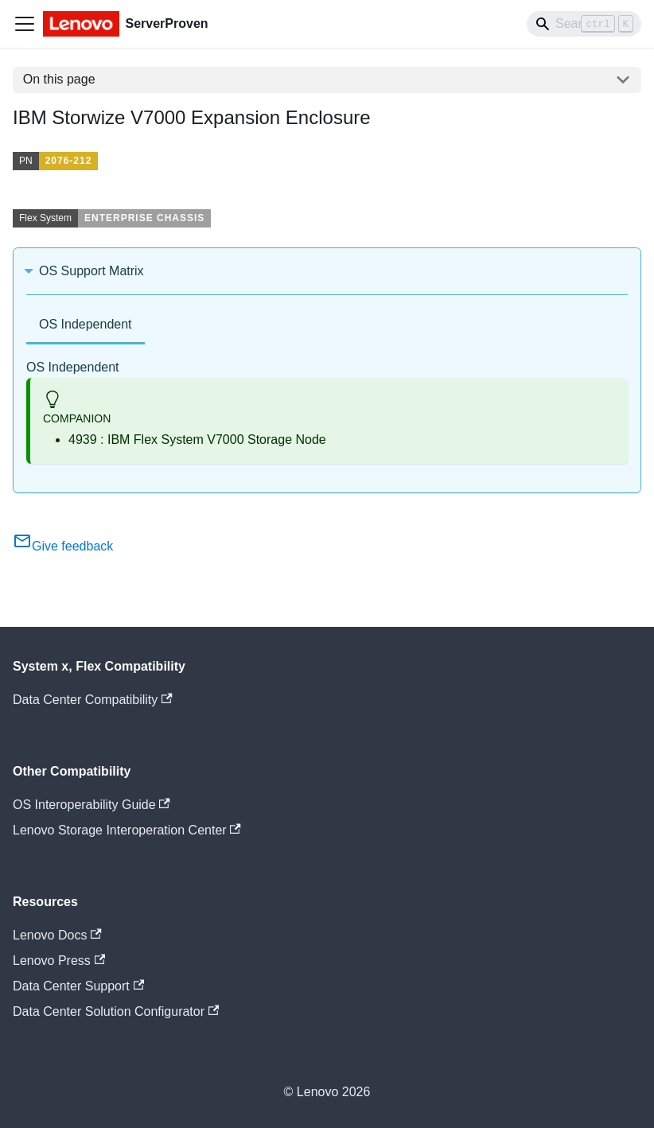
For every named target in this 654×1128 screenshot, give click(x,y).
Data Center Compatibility (93, 699)
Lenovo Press (59, 960)
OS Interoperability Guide (91, 804)
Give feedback (63, 546)
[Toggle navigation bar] (25, 24)
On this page (59, 79)
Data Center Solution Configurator (116, 1011)
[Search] (584, 24)
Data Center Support (78, 986)
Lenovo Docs (57, 935)
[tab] (85, 326)
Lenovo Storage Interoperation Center (127, 830)
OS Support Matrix (91, 271)
